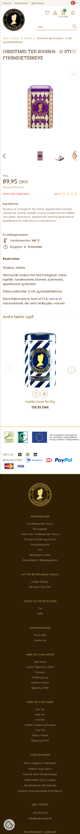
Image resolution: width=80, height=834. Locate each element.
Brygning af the (40, 740)
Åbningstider (40, 528)
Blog (7, 3)
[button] (74, 156)
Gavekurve (40, 640)
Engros (38, 3)
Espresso (40, 672)
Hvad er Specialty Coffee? (40, 666)
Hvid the (40, 719)
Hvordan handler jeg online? (40, 539)
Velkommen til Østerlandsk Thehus (40, 534)
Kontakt (21, 3)
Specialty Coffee (40, 687)
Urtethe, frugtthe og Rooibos (40, 724)
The (40, 608)
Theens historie (40, 735)
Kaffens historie (40, 682)
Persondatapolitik (40, 544)
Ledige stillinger (40, 581)
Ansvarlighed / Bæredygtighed (40, 560)
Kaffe (40, 613)
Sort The (40, 709)
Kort (40, 549)
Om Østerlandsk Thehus (40, 523)
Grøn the (40, 714)
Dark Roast (40, 661)
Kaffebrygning (40, 677)
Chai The (40, 730)
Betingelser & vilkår (40, 554)
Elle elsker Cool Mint (40, 586)
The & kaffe (40, 635)
